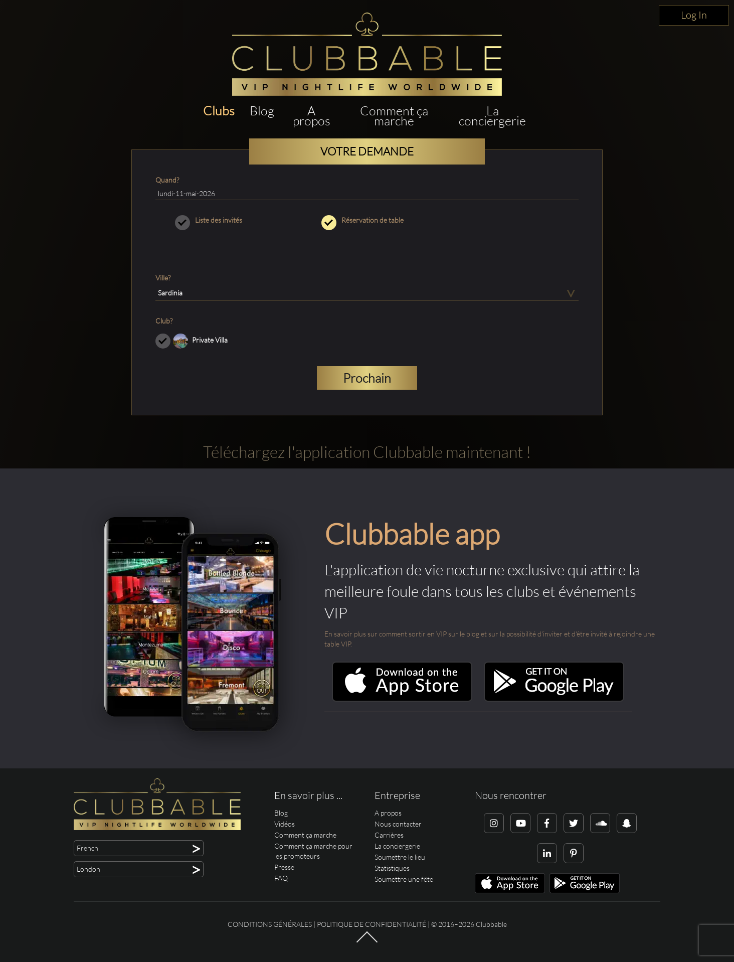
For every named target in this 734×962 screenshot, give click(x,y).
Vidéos (284, 824)
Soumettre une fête (404, 879)
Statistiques (392, 868)
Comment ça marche (394, 115)
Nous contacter (398, 824)
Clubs (219, 110)
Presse (284, 867)
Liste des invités (221, 220)
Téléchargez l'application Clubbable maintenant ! (367, 451)
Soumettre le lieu (400, 857)
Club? (163, 320)
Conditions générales (270, 924)
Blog (262, 110)
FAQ (281, 878)
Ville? (162, 277)
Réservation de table (367, 220)
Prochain (367, 378)
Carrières (389, 835)
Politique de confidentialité (371, 924)
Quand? (167, 180)
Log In (694, 15)
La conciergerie (492, 115)
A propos (311, 115)
